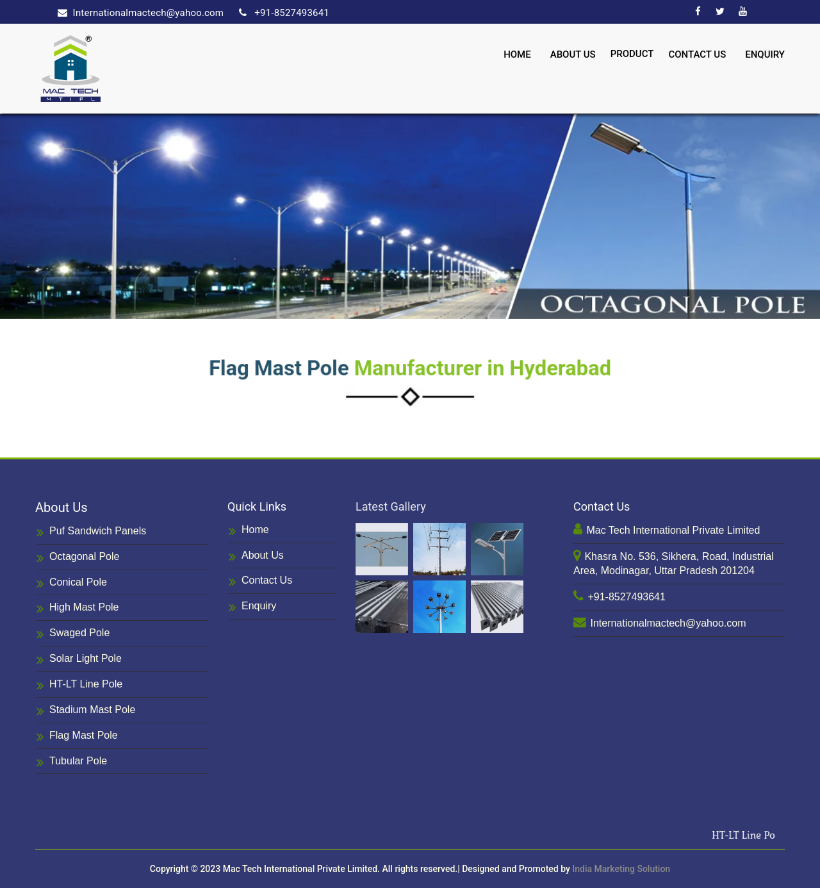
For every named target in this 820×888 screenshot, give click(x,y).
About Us (573, 54)
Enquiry (765, 54)
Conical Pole (72, 583)
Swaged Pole (73, 634)
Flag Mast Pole (77, 736)
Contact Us (697, 54)
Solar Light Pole (79, 659)
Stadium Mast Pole (86, 711)
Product (632, 54)
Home (517, 54)
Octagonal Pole (78, 557)
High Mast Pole (78, 608)
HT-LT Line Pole (79, 685)
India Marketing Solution (621, 869)
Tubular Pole (72, 762)
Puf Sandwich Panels (91, 532)
